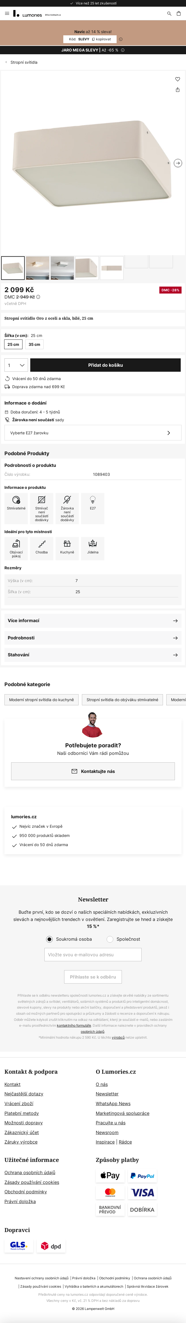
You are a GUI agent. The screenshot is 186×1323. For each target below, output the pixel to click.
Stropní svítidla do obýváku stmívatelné (122, 699)
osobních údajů (92, 1031)
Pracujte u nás (110, 1123)
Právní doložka (20, 1201)
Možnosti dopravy (23, 1123)
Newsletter (107, 1094)
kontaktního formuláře (74, 1025)
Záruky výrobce (20, 1142)
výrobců (118, 1037)
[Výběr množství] (16, 365)
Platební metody (21, 1113)
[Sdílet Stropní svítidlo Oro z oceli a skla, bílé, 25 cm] (178, 89)
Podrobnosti (21, 637)
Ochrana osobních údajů (29, 1172)
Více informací (23, 620)
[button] (13, 268)
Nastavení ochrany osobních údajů (42, 1278)
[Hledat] (169, 13)
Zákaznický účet (21, 1132)
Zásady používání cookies (31, 1182)
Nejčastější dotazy (23, 1094)
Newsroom (107, 1132)
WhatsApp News (113, 1103)
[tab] (47, 1107)
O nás (102, 1084)
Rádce (125, 1142)
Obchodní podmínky (25, 1192)
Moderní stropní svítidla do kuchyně (41, 699)
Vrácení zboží (18, 1103)
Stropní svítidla (24, 62)
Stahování (18, 654)
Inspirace (105, 1142)
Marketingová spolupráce (122, 1113)
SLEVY (90, 39)
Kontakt (12, 1084)
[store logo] (40, 13)
